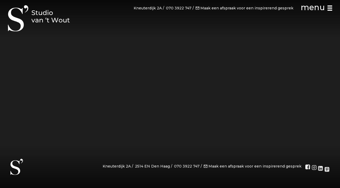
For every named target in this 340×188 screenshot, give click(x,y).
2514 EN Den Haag (152, 166)
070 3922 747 (178, 8)
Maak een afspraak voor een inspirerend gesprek (244, 8)
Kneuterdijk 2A (148, 8)
